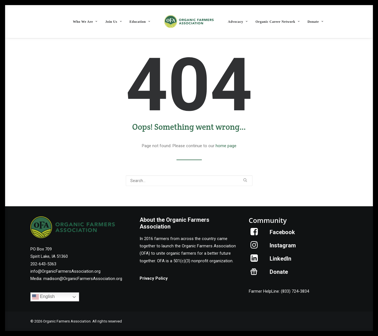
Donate (315, 22)
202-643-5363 (43, 263)
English (43, 297)
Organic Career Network (278, 22)
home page (226, 145)
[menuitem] (85, 21)
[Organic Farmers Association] (189, 21)
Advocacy (237, 22)
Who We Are (85, 22)
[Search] (189, 180)
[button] (245, 180)
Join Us (113, 22)
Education (139, 22)
